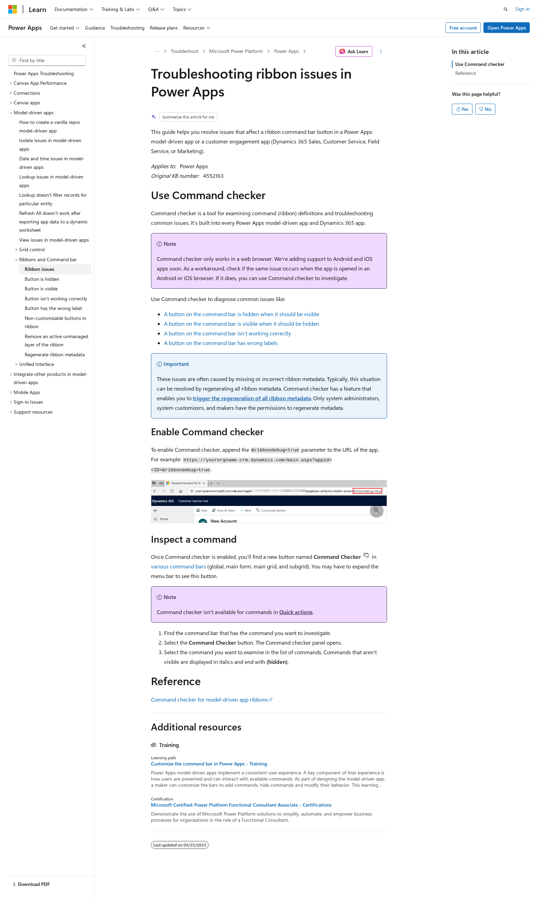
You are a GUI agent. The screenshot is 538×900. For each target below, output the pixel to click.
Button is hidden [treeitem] (42, 279)
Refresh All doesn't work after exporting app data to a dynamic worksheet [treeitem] (53, 221)
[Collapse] (84, 46)
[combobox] (47, 60)
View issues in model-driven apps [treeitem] (54, 239)
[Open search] (506, 9)
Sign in (522, 8)
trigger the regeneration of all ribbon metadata (252, 398)
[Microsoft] (12, 9)
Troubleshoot (184, 51)
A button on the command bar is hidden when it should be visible (241, 314)
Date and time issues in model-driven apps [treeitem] (51, 162)
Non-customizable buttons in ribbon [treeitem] (55, 322)
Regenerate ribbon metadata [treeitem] (55, 354)
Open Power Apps (507, 27)
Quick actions (296, 611)
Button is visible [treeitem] (41, 288)
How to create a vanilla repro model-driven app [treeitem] (49, 126)
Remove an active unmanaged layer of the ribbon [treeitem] (56, 340)
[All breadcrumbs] (157, 51)
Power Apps (286, 51)
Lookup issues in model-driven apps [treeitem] (51, 180)
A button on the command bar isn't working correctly (227, 333)
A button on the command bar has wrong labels (221, 342)
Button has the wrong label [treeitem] (53, 308)
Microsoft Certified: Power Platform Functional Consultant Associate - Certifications (241, 805)
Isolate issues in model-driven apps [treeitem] (50, 144)
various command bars (178, 566)
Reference (465, 73)
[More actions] (381, 51)
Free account (463, 27)
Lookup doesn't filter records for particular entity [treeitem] (53, 199)
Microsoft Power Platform (236, 51)
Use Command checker (479, 64)
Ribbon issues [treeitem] (39, 269)
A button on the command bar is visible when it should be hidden (241, 323)
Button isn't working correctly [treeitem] (56, 298)
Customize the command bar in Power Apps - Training (209, 764)
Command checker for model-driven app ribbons (209, 699)
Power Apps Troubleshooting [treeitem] (44, 73)
